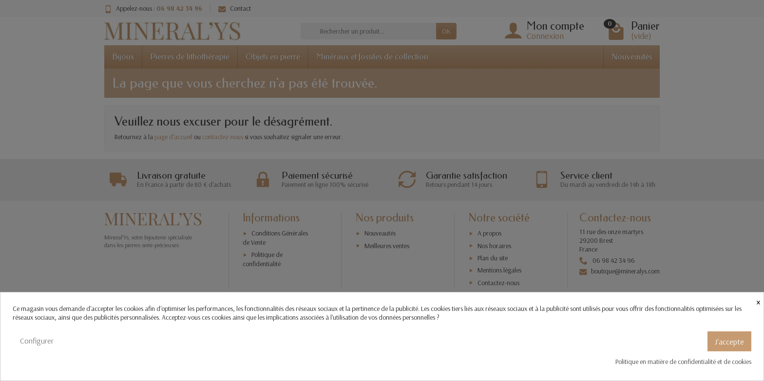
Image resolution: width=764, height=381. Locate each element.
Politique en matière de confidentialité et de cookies (683, 361)
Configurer (37, 340)
